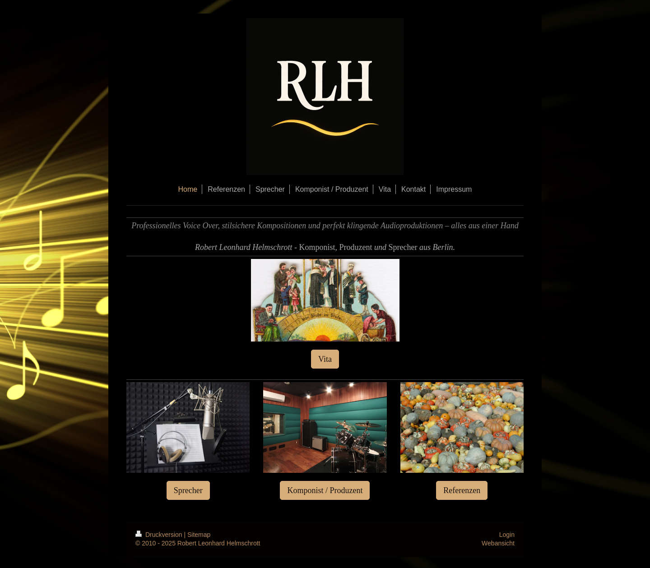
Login (507, 534)
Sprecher (188, 490)
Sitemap (198, 534)
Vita (325, 359)
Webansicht (498, 543)
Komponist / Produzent (324, 490)
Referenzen (461, 490)
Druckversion (159, 534)
